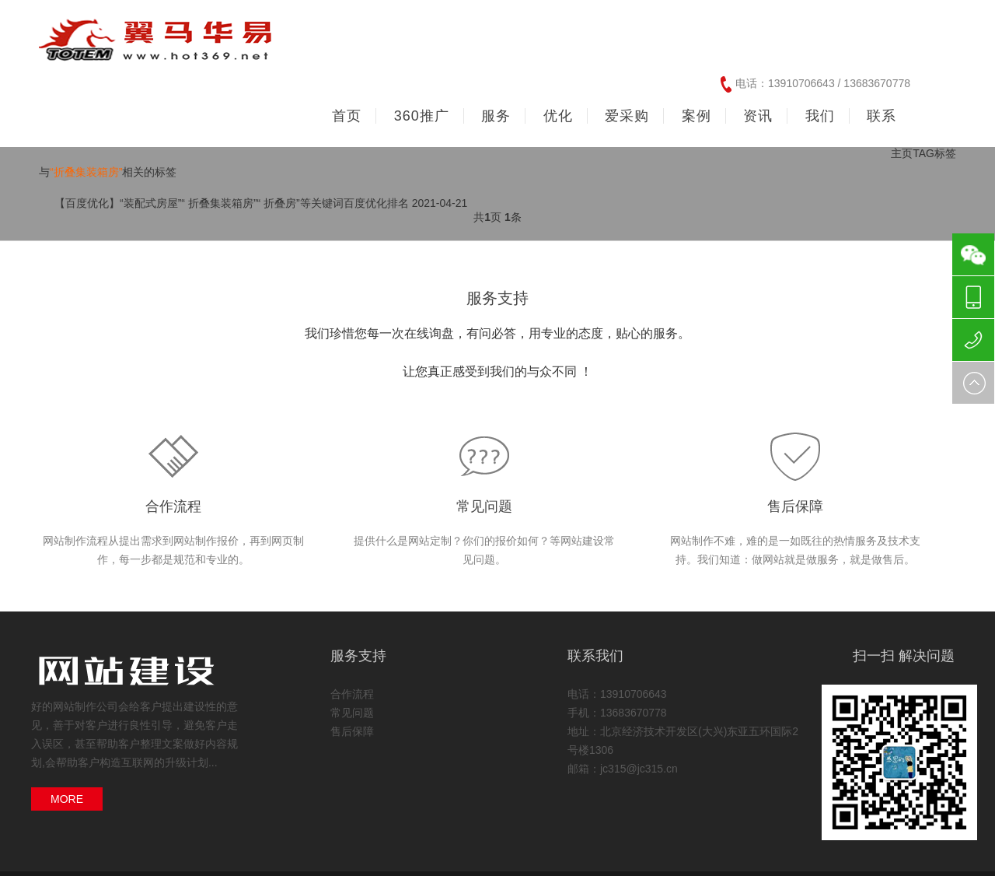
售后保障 (795, 506)
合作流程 (173, 506)
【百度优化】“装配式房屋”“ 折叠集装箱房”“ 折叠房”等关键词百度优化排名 (231, 203)
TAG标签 (934, 153)
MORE (67, 799)
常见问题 (484, 506)
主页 (902, 153)
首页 (346, 116)
